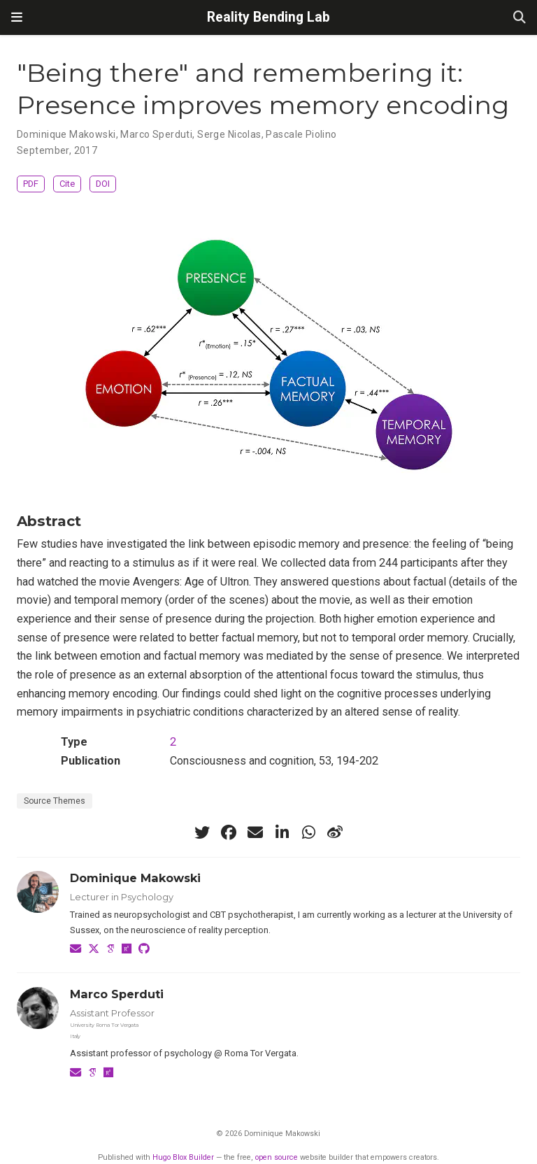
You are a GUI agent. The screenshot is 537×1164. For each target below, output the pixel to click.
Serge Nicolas (229, 134)
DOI (103, 183)
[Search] (519, 18)
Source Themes (54, 801)
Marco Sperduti (156, 134)
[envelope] (255, 832)
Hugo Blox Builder (183, 1157)
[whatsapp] (308, 832)
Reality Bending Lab (268, 17)
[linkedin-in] (281, 832)
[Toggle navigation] (16, 17)
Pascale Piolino (301, 134)
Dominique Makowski (66, 134)
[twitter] (202, 832)
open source (276, 1157)
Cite (67, 183)
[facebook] (228, 832)
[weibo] (334, 832)
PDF (30, 183)
